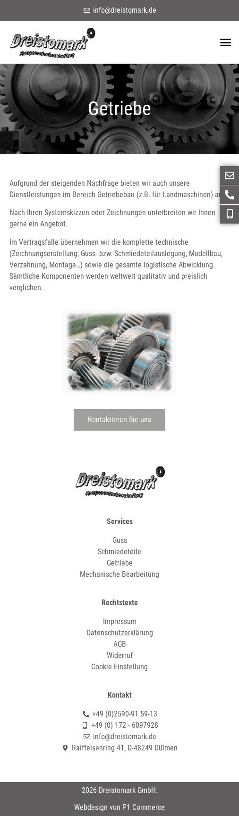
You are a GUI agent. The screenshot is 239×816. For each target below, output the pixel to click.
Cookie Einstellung (119, 666)
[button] (225, 42)
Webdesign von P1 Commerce (119, 807)
